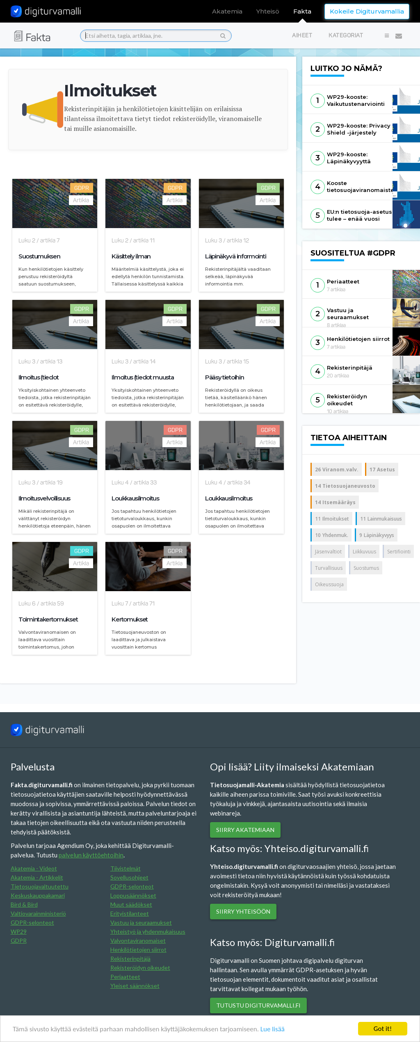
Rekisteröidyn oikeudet (140, 967)
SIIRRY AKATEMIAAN (245, 829)
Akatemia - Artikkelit (37, 877)
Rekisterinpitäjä (130, 958)
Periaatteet (125, 976)
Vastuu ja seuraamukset (141, 922)
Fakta (302, 11)
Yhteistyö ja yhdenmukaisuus (147, 931)
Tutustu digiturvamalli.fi (258, 1005)
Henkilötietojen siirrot (138, 949)
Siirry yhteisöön (243, 911)
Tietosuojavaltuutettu (39, 886)
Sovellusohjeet (129, 877)
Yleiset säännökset (135, 985)
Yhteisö (267, 11)
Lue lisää (272, 1030)
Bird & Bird (24, 904)
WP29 (19, 931)
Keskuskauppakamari (38, 895)
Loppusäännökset (133, 895)
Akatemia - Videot (34, 868)
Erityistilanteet (129, 913)
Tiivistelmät (125, 868)
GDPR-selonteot (32, 922)
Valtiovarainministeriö (38, 913)
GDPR (19, 940)
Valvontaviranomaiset (138, 940)
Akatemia (227, 11)
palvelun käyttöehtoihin (91, 855)
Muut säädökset (131, 904)
